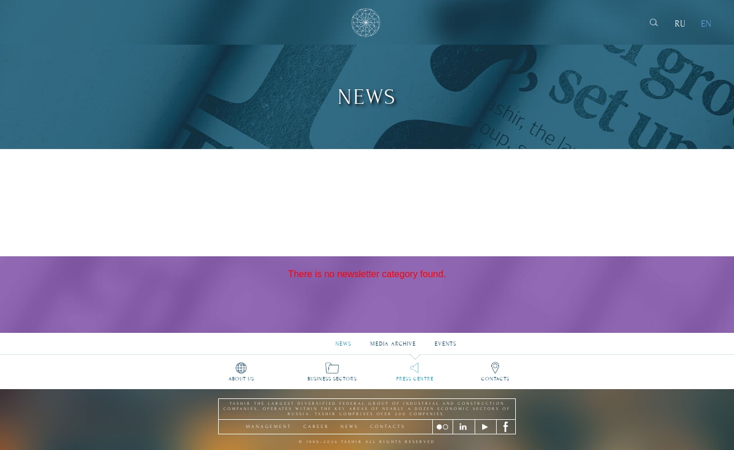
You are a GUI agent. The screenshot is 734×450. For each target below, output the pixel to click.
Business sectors (332, 379)
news (350, 426)
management (269, 426)
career (316, 426)
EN (706, 24)
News (343, 340)
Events (445, 340)
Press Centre (414, 379)
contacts (388, 426)
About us (241, 379)
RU (680, 24)
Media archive (393, 340)
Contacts (495, 379)
